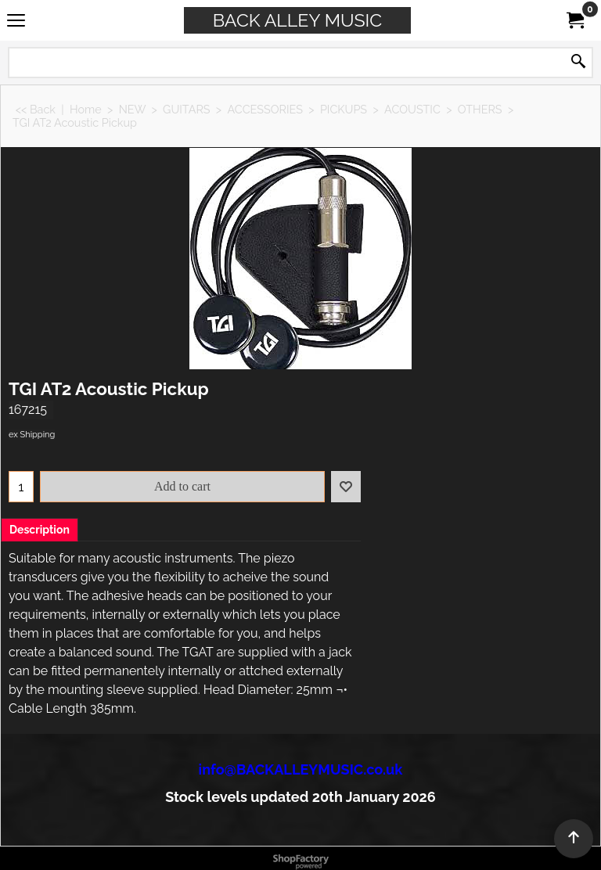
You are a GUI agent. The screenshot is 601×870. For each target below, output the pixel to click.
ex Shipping (32, 435)
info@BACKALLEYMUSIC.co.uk (301, 769)
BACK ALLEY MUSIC (297, 20)
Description (39, 529)
